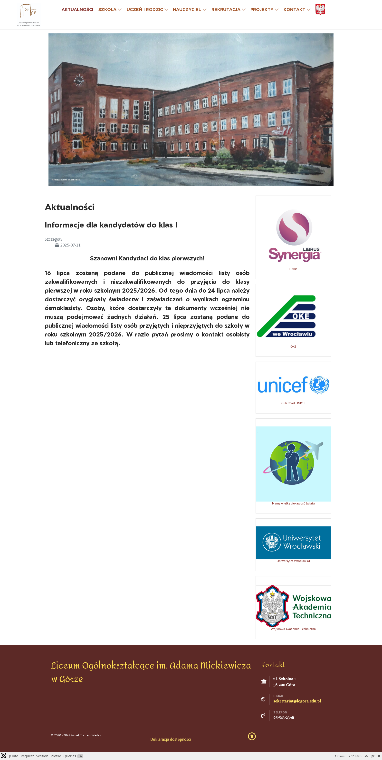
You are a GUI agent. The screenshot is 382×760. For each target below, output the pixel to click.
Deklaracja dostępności (170, 739)
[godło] (321, 9)
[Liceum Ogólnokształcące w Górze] (29, 14)
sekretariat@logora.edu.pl (297, 701)
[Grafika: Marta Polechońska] (191, 109)
